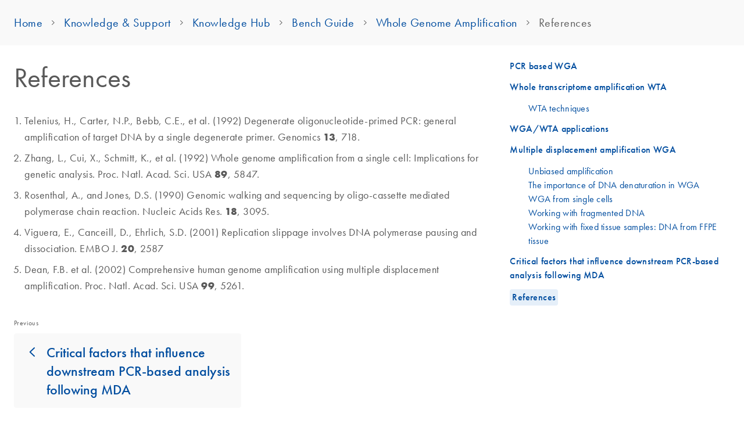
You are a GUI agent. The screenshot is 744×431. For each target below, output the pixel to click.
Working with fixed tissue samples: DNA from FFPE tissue (622, 233)
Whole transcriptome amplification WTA (588, 87)
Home (28, 23)
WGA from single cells (570, 198)
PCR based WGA (543, 66)
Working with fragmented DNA (586, 212)
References (534, 297)
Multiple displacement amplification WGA (593, 149)
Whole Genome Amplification (446, 23)
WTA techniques (558, 108)
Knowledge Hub (231, 23)
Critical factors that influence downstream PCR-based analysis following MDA (138, 370)
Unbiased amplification (570, 171)
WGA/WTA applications (559, 129)
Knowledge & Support (117, 23)
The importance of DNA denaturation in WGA (613, 185)
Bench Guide (323, 23)
